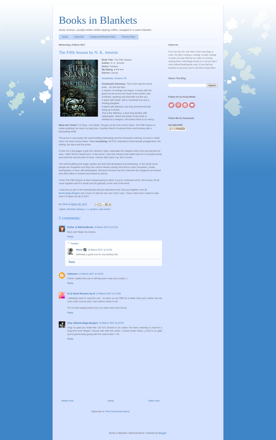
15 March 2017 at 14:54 (111, 323)
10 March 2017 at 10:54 (100, 249)
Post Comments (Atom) (117, 411)
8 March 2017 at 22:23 (106, 227)
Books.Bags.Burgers (69, 193)
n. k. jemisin (91, 209)
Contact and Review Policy (102, 37)
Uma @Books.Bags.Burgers (82, 323)
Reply (70, 236)
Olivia (79, 249)
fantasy (80, 209)
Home (65, 37)
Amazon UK (120, 78)
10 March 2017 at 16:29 (91, 273)
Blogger (162, 433)
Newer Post (67, 400)
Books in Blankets (98, 20)
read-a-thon (105, 209)
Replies (75, 243)
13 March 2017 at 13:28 (108, 293)
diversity (71, 209)
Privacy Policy (128, 37)
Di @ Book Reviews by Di (81, 293)
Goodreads (107, 78)
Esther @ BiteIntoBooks (80, 227)
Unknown (72, 273)
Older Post (154, 400)
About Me (78, 37)
